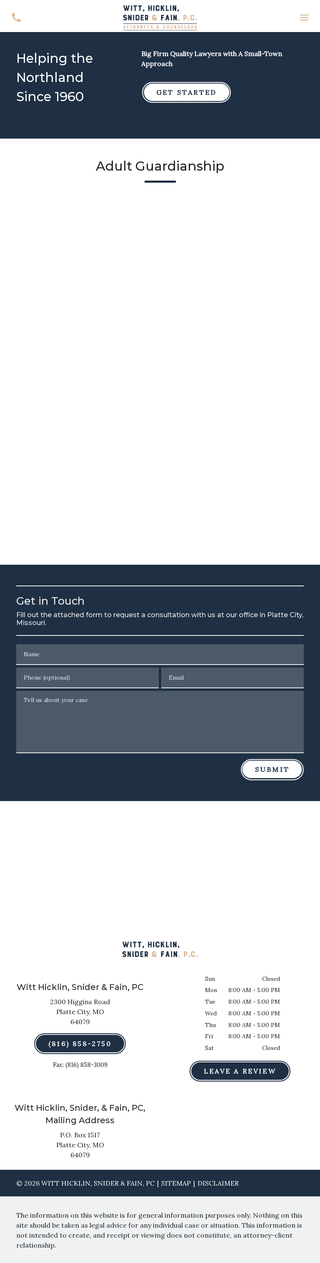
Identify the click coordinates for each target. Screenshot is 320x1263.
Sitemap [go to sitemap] (176, 1183)
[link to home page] (160, 16)
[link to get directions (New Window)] (80, 1013)
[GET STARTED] (186, 92)
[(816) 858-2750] (80, 1043)
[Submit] (272, 769)
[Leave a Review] (240, 1071)
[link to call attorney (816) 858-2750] (16, 17)
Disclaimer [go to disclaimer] (218, 1183)
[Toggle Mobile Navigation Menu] (304, 17)
